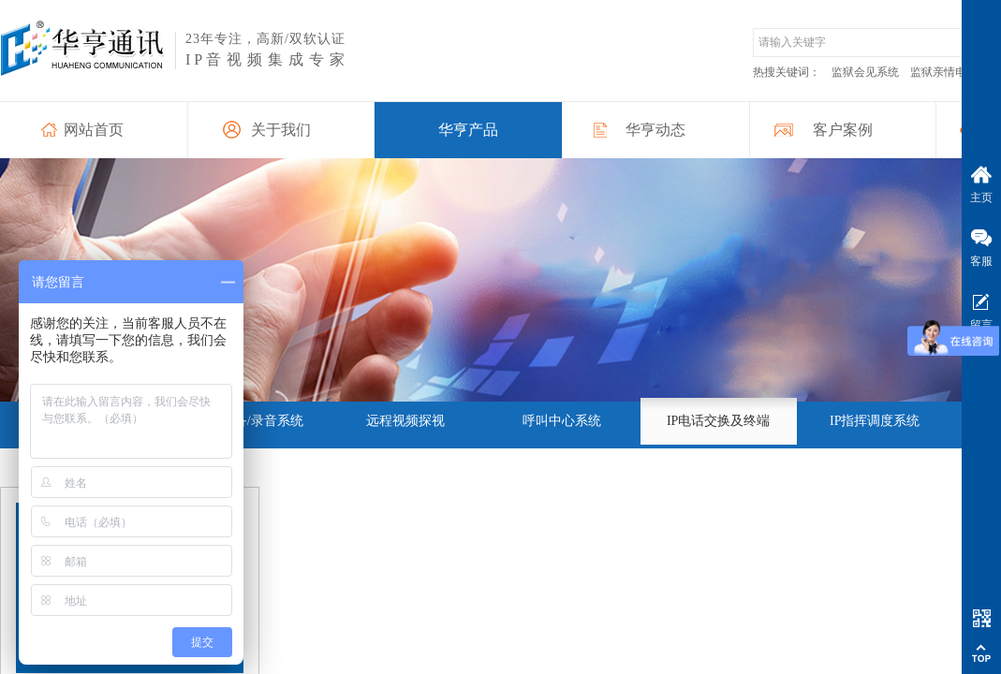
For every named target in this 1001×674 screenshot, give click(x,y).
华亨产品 (468, 130)
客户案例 (843, 130)
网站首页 (94, 130)
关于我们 (281, 130)
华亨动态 (655, 130)
